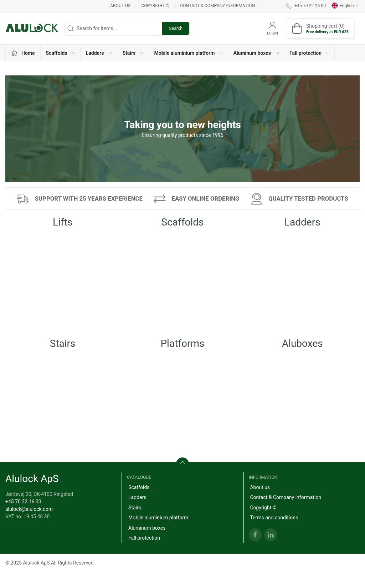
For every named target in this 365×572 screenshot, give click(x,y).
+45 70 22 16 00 (23, 501)
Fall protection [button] (309, 53)
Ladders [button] (99, 53)
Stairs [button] (134, 53)
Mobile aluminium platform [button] (189, 53)
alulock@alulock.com (29, 509)
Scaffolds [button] (61, 53)
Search (175, 28)
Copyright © (155, 5)
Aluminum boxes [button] (256, 53)
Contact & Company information (217, 5)
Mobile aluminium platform (158, 517)
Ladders (137, 497)
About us (120, 5)
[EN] (32, 28)
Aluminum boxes (146, 528)
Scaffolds (139, 487)
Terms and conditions (274, 517)
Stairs (134, 507)
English (345, 5)
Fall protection (144, 538)
